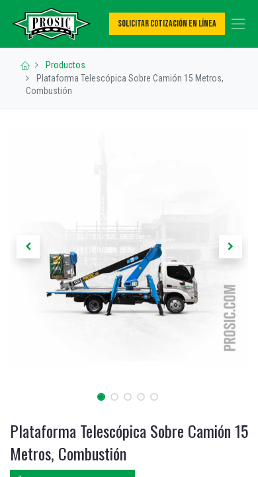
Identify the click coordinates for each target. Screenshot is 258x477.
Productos (65, 65)
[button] (28, 247)
